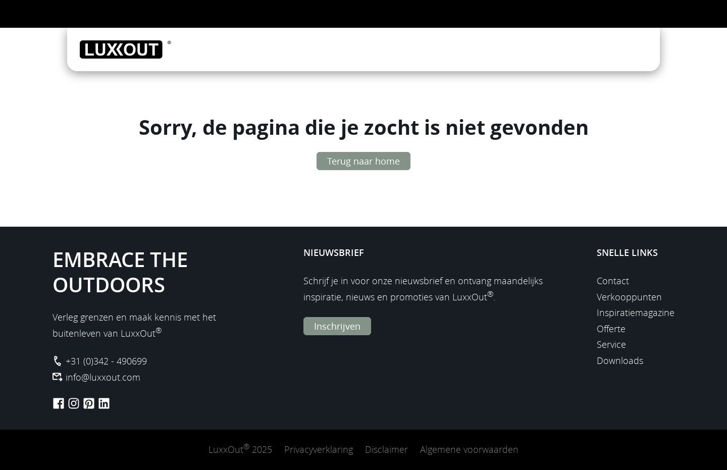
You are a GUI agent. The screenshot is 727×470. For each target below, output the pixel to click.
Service (611, 344)
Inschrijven (337, 326)
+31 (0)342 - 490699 (106, 361)
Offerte (611, 329)
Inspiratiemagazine (635, 312)
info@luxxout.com (103, 377)
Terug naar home (363, 161)
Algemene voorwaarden (469, 449)
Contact (613, 281)
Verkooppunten (629, 297)
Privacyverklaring (318, 449)
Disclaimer (386, 449)
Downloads (620, 360)
